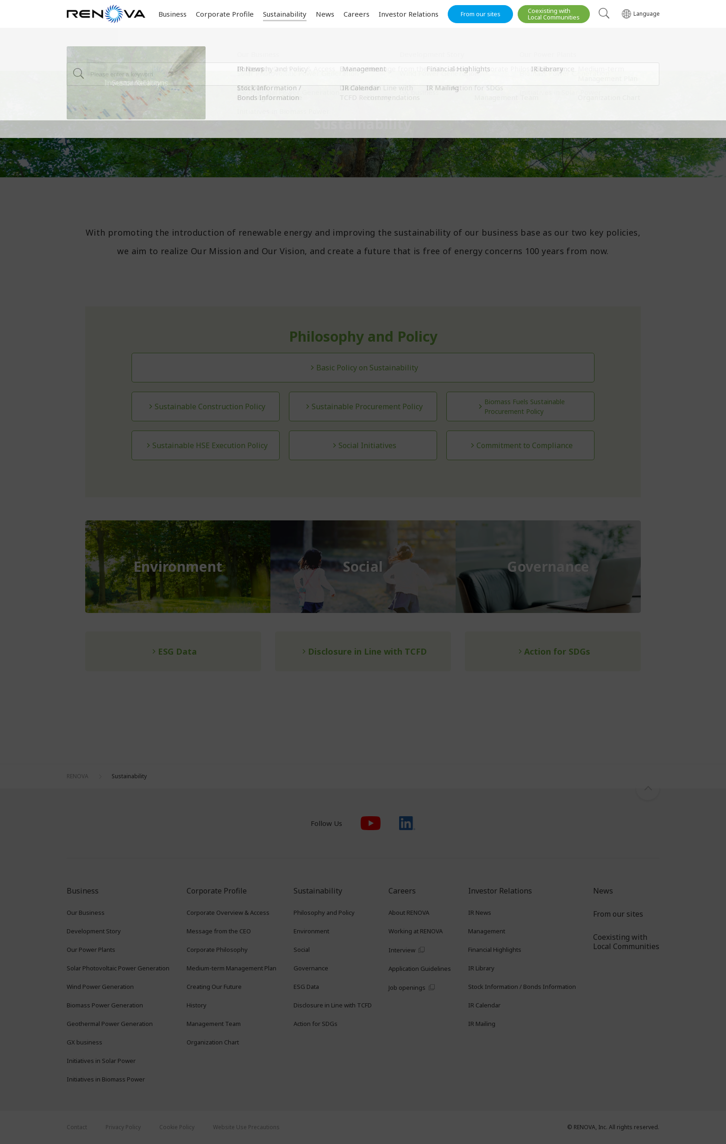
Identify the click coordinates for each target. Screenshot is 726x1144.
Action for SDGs (557, 651)
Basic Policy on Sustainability (367, 368)
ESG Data (177, 651)
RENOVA (77, 58)
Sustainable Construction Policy (210, 406)
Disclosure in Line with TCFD (367, 651)
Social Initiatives (367, 445)
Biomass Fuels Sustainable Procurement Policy (524, 406)
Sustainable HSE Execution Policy (210, 445)
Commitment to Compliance (524, 445)
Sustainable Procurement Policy (367, 406)
